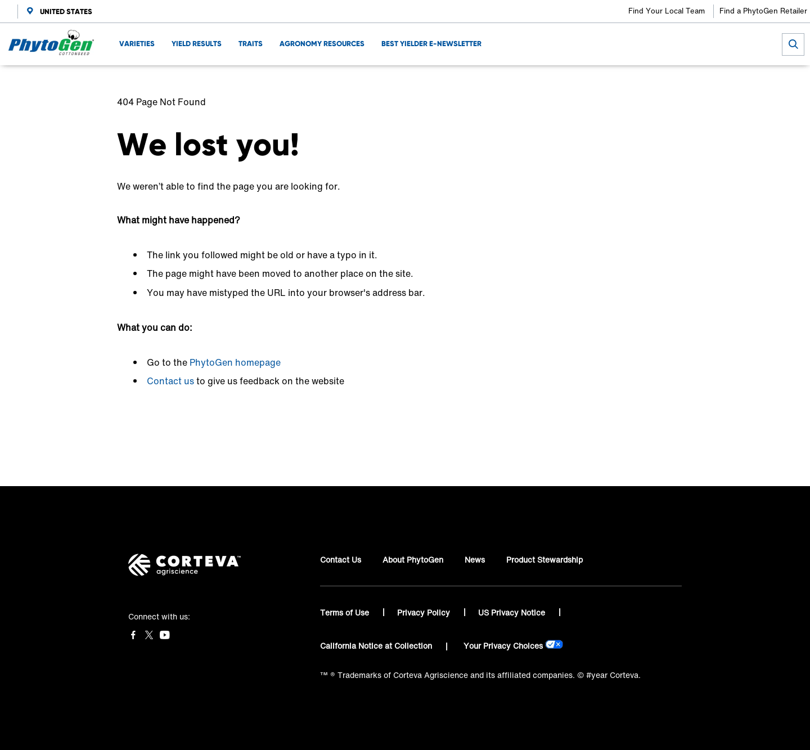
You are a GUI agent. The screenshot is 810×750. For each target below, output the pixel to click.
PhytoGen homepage (235, 362)
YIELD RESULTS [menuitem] (197, 43)
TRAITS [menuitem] (250, 43)
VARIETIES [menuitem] (137, 43)
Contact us (170, 381)
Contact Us (340, 559)
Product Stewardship (544, 559)
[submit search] (793, 44)
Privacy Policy (424, 612)
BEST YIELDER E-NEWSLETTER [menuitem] (431, 43)
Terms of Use (345, 612)
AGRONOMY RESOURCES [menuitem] (322, 43)
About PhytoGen (412, 559)
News (475, 559)
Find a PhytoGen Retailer (763, 11)
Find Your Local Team (666, 11)
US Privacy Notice (512, 612)
